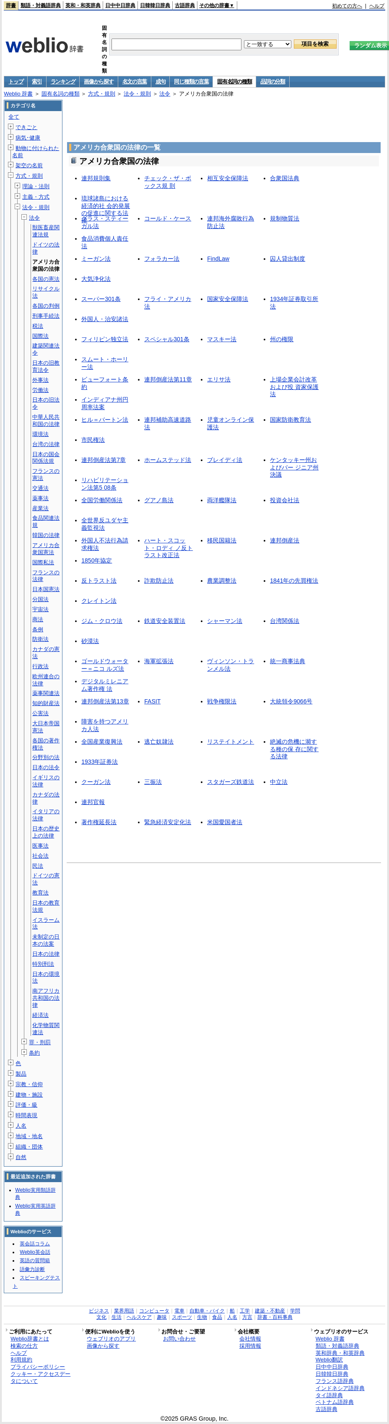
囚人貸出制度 (287, 258)
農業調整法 (221, 580)
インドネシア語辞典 (340, 1388)
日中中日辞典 (120, 5)
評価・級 (26, 1105)
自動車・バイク (207, 1310)
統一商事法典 (287, 661)
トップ (15, 81)
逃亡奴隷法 (159, 741)
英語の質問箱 (35, 1260)
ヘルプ (376, 6)
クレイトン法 (99, 600)
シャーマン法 (224, 620)
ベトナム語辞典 (335, 1402)
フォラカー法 (161, 258)
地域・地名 (29, 1136)
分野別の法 (46, 757)
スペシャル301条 (166, 339)
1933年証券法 (99, 761)
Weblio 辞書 (18, 94)
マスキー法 (221, 339)
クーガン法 (96, 781)
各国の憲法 (46, 279)
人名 (21, 1126)
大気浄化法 (96, 278)
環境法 (40, 434)
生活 (117, 1317)
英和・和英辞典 (83, 5)
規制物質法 (284, 218)
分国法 (40, 599)
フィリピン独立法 (104, 339)
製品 (21, 1074)
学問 (295, 1310)
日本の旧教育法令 (46, 366)
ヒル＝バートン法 (104, 419)
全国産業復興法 (101, 741)
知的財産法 (46, 703)
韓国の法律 (46, 535)
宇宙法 (40, 609)
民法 (37, 866)
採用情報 (250, 1346)
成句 (160, 81)
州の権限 (281, 339)
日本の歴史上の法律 (46, 832)
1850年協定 (96, 560)
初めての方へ (347, 6)
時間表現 (26, 1115)
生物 (202, 1317)
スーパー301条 (100, 299)
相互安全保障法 (227, 178)
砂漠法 (90, 641)
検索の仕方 (24, 1346)
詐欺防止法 (159, 580)
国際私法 (43, 562)
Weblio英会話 (35, 1252)
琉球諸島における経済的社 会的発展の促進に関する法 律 (105, 209)
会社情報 (250, 1339)
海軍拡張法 (159, 661)
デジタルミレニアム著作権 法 (104, 685)
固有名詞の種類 (234, 81)
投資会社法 (284, 500)
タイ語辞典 (329, 1395)
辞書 (11, 5)
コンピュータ (154, 1310)
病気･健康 (28, 138)
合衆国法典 (284, 178)
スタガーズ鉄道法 (230, 781)
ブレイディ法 (224, 460)
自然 (21, 1157)
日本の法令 (46, 767)
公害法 (40, 713)
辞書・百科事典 (275, 1317)
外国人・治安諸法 (104, 319)
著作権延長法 (99, 822)
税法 (37, 326)
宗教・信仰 (29, 1084)
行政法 (40, 666)
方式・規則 (101, 94)
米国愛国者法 (224, 822)
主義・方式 (35, 197)
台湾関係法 (284, 620)
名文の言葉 (134, 81)
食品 (217, 1317)
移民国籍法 (221, 540)
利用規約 (21, 1360)
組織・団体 (29, 1147)
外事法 (40, 380)
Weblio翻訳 (329, 1360)
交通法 (40, 488)
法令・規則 (137, 94)
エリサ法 (219, 379)
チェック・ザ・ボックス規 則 (167, 182)
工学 (245, 1310)
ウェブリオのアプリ (111, 1339)
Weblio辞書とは (29, 1339)
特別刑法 (43, 964)
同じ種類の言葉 (191, 81)
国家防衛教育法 (290, 419)
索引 (36, 81)
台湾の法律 (46, 444)
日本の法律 (46, 954)
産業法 (40, 508)
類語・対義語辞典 (41, 5)
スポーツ (182, 1317)
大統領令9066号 (291, 701)
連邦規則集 (96, 178)
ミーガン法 (96, 258)
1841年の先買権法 (294, 580)
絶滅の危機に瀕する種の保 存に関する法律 (294, 749)
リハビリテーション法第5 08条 (104, 483)
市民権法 (93, 439)
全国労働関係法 (101, 500)
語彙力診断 (32, 1269)
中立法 (279, 781)
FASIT (152, 701)
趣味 (162, 1317)
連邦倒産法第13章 (105, 701)
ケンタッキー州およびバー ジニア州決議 (294, 467)
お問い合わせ (179, 1339)
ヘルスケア (139, 1317)
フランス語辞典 (335, 1381)
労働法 (40, 390)
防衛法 (40, 639)
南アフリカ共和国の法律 (46, 998)
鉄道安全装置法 (164, 620)
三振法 (153, 781)
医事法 (40, 846)
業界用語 (124, 1310)
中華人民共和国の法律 (46, 420)
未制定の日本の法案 (46, 940)
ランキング (63, 81)
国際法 (40, 336)
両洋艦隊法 (221, 500)
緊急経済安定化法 (167, 822)
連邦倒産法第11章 (168, 379)
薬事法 (40, 498)
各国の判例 (46, 306)
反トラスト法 (99, 580)
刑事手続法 (46, 316)
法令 (164, 94)
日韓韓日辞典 (155, 5)
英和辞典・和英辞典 (340, 1353)
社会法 (40, 856)
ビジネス (99, 1310)
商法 (37, 619)
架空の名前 (29, 165)
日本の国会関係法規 (46, 457)
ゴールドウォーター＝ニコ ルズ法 (104, 665)
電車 (179, 1310)
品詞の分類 (272, 81)
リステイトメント (230, 741)
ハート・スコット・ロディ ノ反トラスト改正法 (168, 547)
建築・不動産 (270, 1310)
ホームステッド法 (167, 460)
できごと (26, 127)
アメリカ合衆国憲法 (46, 548)
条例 (37, 629)
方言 (247, 1317)
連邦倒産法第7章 (103, 460)
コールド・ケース (167, 218)
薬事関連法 (46, 693)
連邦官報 (93, 802)
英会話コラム (35, 1244)
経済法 (40, 1015)
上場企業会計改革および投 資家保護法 (294, 386)
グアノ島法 (159, 500)
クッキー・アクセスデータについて (40, 1377)
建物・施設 (29, 1095)
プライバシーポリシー (37, 1367)
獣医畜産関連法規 (46, 231)
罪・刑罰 (40, 1042)
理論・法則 (35, 186)
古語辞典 (185, 5)
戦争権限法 (221, 701)
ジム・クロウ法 (101, 620)
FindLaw (218, 258)
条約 (34, 1053)
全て (13, 117)
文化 (101, 1317)
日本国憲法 (46, 589)
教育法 (40, 893)
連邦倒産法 (284, 540)
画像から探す (98, 81)
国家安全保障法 (227, 299)
